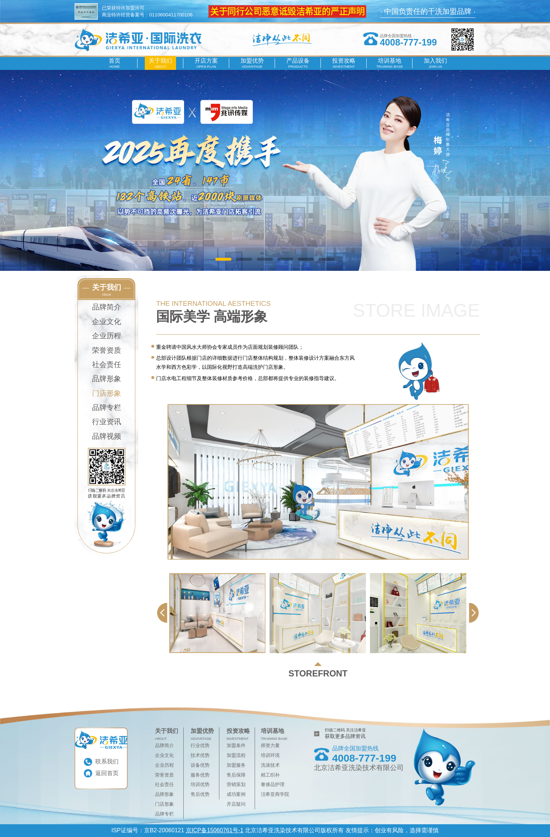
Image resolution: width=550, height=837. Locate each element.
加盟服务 (236, 765)
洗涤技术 (270, 765)
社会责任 (106, 364)
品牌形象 (106, 379)
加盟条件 (236, 745)
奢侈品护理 (272, 784)
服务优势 (200, 775)
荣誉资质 (106, 350)
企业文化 (106, 321)
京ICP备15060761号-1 (214, 830)
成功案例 (236, 794)
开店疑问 (236, 804)
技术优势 (200, 755)
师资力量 (270, 745)
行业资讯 (106, 422)
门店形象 (106, 393)
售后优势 (200, 794)
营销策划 (236, 784)
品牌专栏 (106, 407)
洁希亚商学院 (275, 794)
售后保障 (236, 775)
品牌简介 (106, 307)
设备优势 (200, 765)
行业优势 (200, 745)
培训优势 (200, 784)
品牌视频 (106, 436)
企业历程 (106, 336)
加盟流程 (236, 755)
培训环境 (270, 755)
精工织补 (270, 775)
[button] (223, 259)
